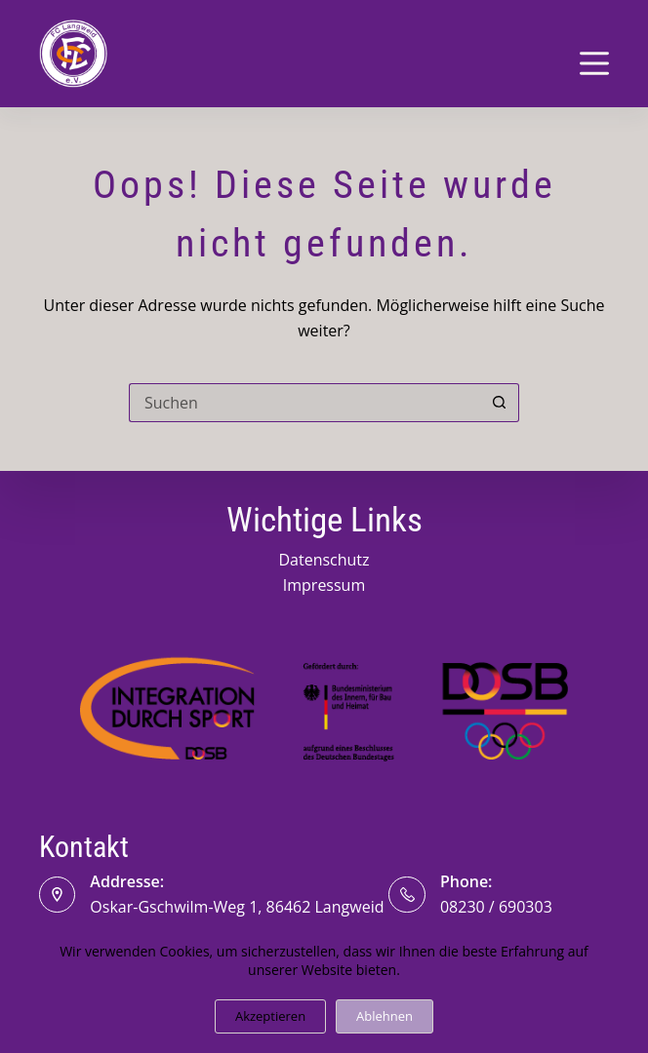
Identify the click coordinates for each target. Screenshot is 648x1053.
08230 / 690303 (496, 906)
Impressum (324, 585)
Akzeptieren (270, 1016)
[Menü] (594, 63)
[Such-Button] (499, 402)
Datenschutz (323, 559)
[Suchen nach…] (304, 402)
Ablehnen (384, 1016)
